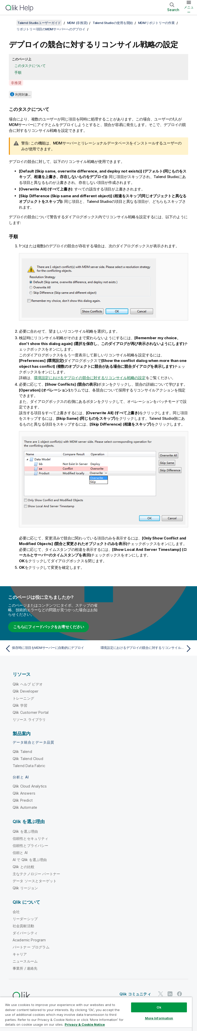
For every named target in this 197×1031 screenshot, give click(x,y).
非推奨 (16, 83)
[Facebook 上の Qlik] (179, 994)
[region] (96, 1014)
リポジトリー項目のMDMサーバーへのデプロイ (50, 29)
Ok (159, 1007)
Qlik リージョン (25, 888)
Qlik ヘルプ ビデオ (28, 684)
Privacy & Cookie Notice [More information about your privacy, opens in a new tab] (85, 1024)
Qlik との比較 (23, 867)
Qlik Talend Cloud (28, 758)
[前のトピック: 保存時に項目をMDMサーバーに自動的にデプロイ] (50, 648)
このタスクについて (30, 65)
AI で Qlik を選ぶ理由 (30, 859)
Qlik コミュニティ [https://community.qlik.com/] (135, 994)
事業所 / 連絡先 (25, 968)
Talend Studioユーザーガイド (39, 23)
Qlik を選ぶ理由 (25, 831)
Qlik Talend (22, 751)
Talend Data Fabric (29, 766)
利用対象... (23, 94)
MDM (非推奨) (77, 23)
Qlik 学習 (20, 705)
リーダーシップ (25, 919)
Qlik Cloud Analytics (30, 786)
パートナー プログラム (31, 947)
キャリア (20, 954)
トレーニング (23, 698)
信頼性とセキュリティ (30, 838)
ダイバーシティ (25, 933)
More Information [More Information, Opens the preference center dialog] (159, 1018)
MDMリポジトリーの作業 (156, 23)
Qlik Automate (25, 807)
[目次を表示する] (10, 23)
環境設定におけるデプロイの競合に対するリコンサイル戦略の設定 (90, 377)
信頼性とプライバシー (30, 845)
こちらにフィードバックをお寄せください (48, 626)
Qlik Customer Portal (30, 712)
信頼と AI (20, 852)
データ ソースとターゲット (35, 881)
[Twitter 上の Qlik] (160, 994)
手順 (17, 72)
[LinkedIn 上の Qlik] (170, 994)
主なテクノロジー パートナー (36, 874)
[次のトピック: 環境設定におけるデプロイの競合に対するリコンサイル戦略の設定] (147, 648)
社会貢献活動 (23, 926)
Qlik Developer (25, 691)
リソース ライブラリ (29, 719)
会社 (16, 912)
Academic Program (29, 940)
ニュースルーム (25, 961)
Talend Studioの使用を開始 (113, 23)
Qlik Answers (24, 793)
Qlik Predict (23, 800)
